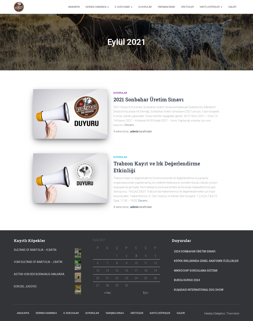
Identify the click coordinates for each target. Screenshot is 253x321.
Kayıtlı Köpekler (211, 7)
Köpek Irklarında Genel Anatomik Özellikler (206, 259)
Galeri (232, 7)
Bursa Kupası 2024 (187, 278)
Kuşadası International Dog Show (198, 288)
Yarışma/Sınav (166, 7)
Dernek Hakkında (97, 7)
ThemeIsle (232, 312)
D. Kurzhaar (123, 7)
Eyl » (145, 291)
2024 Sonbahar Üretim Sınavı (194, 249)
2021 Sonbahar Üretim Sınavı (148, 99)
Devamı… (130, 125)
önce (121, 131)
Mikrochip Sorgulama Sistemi (195, 269)
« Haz (107, 291)
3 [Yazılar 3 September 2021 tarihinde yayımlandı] (136, 254)
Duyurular (145, 7)
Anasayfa (74, 7)
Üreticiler (187, 7)
